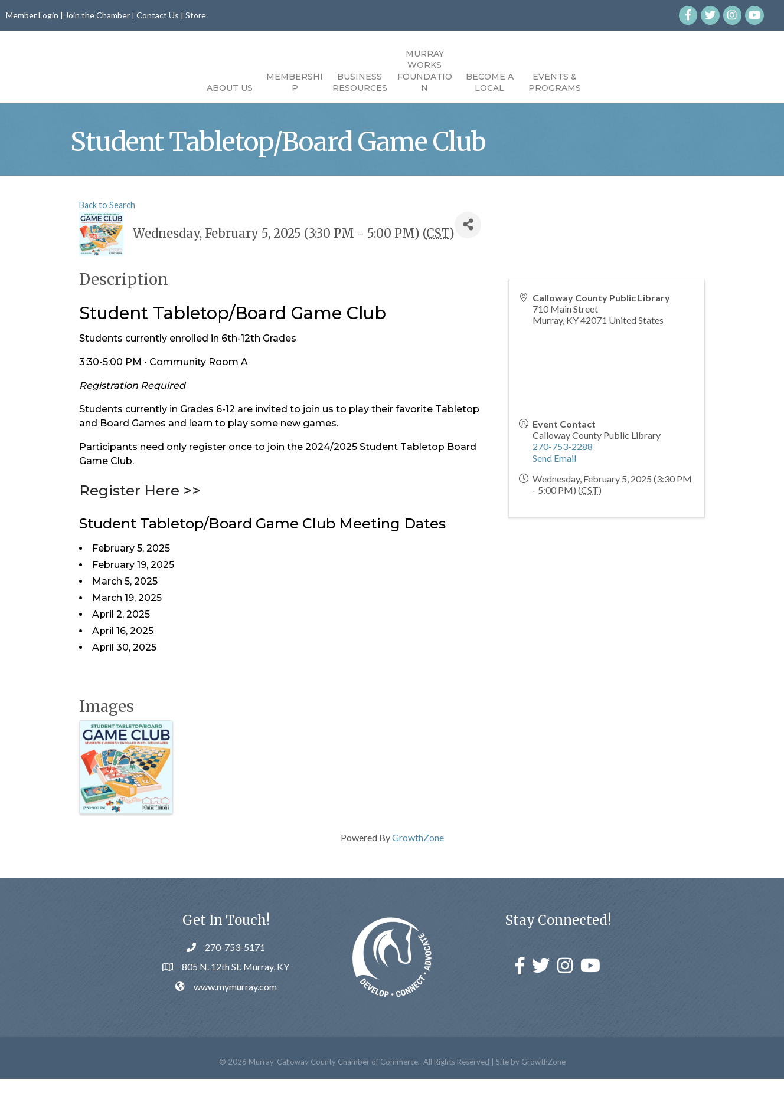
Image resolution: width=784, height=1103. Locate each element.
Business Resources (292, 82)
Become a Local (557, 82)
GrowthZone (418, 861)
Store (195, 15)
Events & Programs (622, 82)
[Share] (468, 248)
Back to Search (107, 229)
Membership (227, 82)
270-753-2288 (563, 470)
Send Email (554, 481)
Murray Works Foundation (492, 71)
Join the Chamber (97, 15)
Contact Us (157, 15)
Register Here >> (140, 514)
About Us (162, 88)
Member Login (32, 15)
